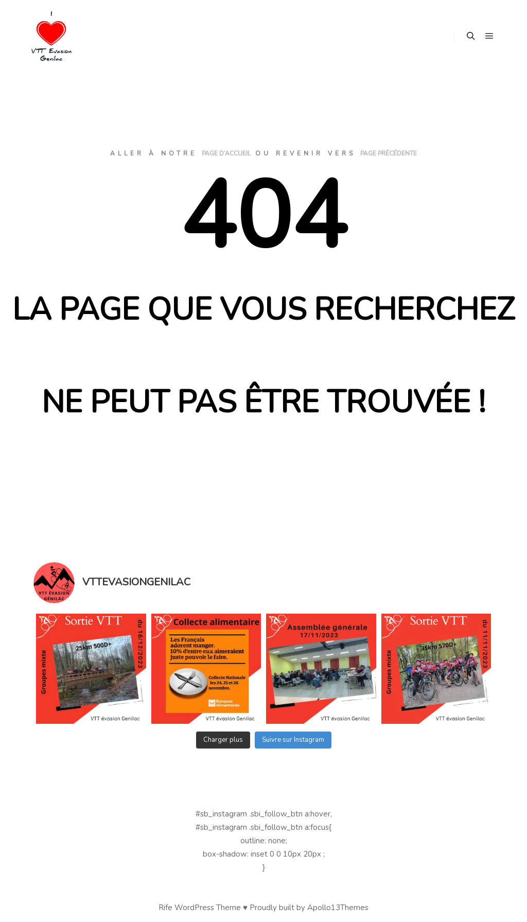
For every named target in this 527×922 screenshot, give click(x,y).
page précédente (388, 153)
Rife (165, 907)
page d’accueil (226, 153)
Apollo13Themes (337, 907)
